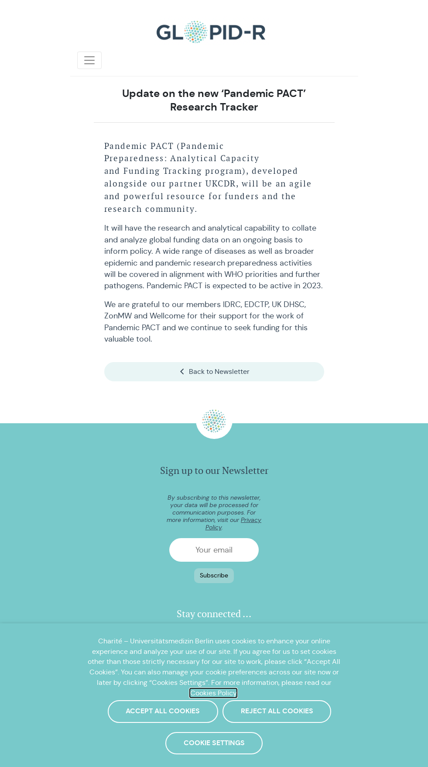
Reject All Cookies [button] (277, 711)
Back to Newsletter (214, 371)
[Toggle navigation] (89, 60)
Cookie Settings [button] (214, 743)
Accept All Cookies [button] (163, 711)
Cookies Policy (213, 693)
